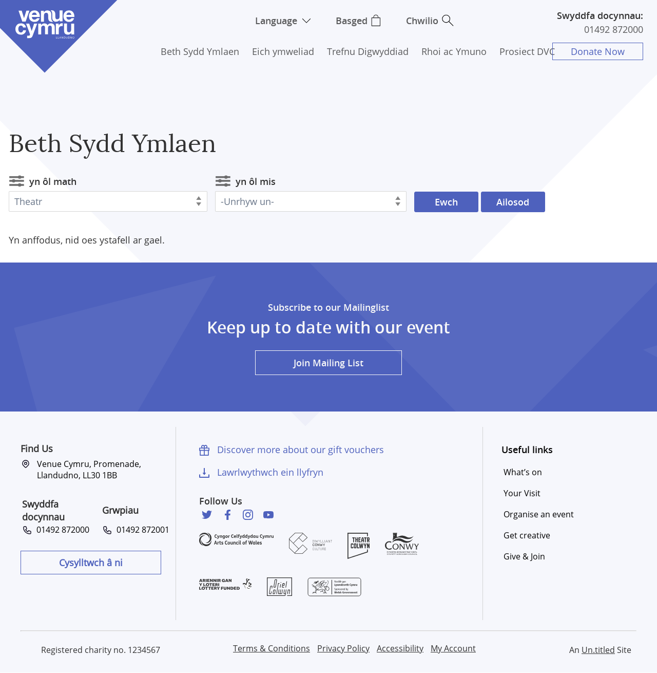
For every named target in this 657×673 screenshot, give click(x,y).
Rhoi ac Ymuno (454, 51)
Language (276, 20)
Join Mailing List (328, 363)
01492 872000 (613, 29)
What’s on (523, 472)
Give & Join (524, 556)
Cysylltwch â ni (91, 562)
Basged (352, 20)
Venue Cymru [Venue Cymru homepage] (44, 24)
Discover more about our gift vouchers (300, 449)
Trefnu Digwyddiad (368, 51)
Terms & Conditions (271, 648)
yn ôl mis (256, 181)
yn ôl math (52, 181)
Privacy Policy (343, 648)
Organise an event (539, 514)
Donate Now (598, 51)
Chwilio (422, 20)
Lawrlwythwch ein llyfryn (270, 472)
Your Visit (522, 493)
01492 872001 (140, 529)
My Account (453, 648)
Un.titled (598, 650)
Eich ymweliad (283, 51)
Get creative (527, 535)
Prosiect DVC (527, 51)
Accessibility (400, 648)
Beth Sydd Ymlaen (200, 51)
